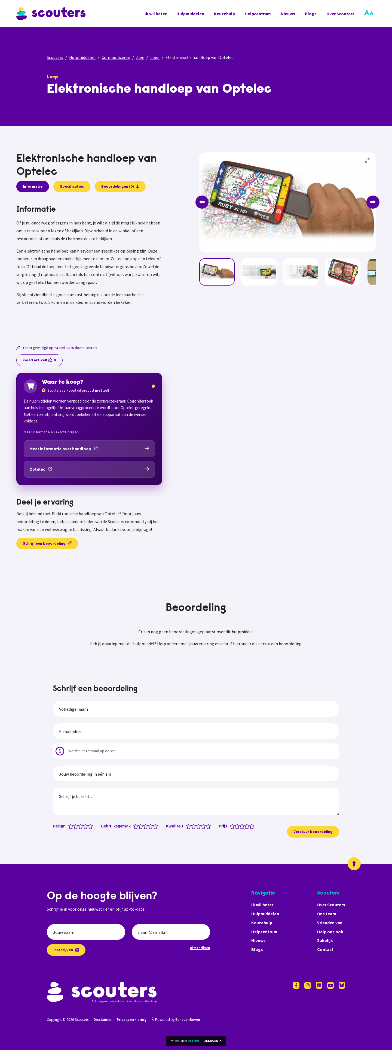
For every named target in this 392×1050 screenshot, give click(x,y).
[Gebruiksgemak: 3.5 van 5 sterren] (149, 826)
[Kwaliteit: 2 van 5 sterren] (195, 826)
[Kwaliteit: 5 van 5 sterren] (209, 826)
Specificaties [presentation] (72, 186)
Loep (155, 57)
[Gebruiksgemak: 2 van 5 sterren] (142, 826)
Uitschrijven (200, 948)
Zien (140, 57)
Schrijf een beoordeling (47, 543)
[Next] (372, 202)
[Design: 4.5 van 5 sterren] (89, 826)
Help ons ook (330, 931)
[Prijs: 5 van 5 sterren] (253, 826)
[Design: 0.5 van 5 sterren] (69, 826)
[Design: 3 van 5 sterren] (82, 826)
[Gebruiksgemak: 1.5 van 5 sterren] (139, 826)
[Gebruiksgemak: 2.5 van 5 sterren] (144, 826)
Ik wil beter (156, 13)
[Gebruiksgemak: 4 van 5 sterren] (152, 826)
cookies (194, 1041)
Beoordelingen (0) (120, 186)
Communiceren (116, 57)
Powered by (176, 1019)
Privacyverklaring (131, 1019)
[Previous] (202, 202)
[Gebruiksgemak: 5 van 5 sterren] (156, 826)
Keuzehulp (224, 13)
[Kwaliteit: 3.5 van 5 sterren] (202, 826)
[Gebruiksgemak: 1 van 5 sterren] (137, 826)
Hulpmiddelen (190, 13)
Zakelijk (325, 940)
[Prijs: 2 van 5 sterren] (238, 826)
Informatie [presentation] (32, 186)
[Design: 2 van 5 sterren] (77, 826)
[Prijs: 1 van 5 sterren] (233, 826)
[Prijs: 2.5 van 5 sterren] (241, 826)
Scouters (55, 57)
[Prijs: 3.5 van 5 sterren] (245, 826)
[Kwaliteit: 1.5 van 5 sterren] (192, 826)
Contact (325, 949)
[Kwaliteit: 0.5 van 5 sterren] (187, 826)
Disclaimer (103, 1019)
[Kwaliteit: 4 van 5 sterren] (204, 826)
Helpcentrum (258, 13)
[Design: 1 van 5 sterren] (72, 826)
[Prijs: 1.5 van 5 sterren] (236, 826)
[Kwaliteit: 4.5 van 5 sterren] (207, 826)
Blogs (311, 13)
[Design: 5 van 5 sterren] (91, 826)
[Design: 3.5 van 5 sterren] (84, 826)
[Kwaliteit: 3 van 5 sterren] (199, 826)
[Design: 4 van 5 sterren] (86, 826)
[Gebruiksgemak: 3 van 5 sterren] (147, 826)
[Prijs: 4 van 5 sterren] (248, 826)
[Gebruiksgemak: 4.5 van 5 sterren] (154, 826)
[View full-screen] (367, 161)
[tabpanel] (89, 268)
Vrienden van (329, 922)
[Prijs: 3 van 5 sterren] (243, 826)
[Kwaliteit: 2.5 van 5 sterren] (197, 826)
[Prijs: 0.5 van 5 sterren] (231, 826)
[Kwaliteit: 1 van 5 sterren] (190, 826)
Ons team (326, 913)
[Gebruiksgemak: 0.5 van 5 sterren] (134, 826)
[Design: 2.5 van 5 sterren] (79, 826)
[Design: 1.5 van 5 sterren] (74, 826)
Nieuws (288, 13)
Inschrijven (66, 949)
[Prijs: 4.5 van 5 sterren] (250, 826)
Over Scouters (340, 13)
